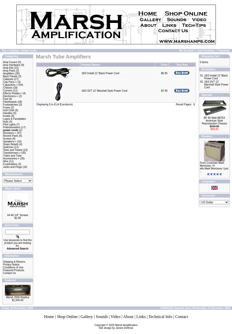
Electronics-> (10, 96)
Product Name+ (91, 64)
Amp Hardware (11, 65)
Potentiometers (11, 127)
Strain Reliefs (10, 144)
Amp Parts (9, 70)
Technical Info (160, 316)
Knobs (6, 116)
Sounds (102, 316)
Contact (181, 316)
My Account (186, 50)
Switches (8, 147)
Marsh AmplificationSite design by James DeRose (118, 326)
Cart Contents (205, 50)
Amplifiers (8, 73)
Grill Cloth (8, 110)
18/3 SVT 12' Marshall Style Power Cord (104, 90)
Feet (5, 99)
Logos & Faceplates (14, 118)
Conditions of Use (13, 267)
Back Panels (10, 76)
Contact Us (9, 273)
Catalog (14, 50)
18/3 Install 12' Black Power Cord (100, 73)
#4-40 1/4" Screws (17, 215)
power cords (29, 50)
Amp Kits (8, 67)
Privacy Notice (11, 264)
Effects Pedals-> (12, 93)
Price (164, 64)
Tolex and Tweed (12, 150)
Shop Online (67, 316)
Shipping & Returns (14, 261)
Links (141, 316)
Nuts (5, 121)
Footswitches (10, 104)
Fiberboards (10, 101)
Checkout (224, 50)
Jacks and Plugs (12, 167)
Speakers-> (9, 141)
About (128, 316)
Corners (7, 90)
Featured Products (13, 270)
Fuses (6, 107)
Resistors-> (9, 133)
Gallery (87, 316)
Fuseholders (10, 164)
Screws (7, 138)
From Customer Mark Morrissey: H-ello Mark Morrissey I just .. (214, 167)
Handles (8, 113)
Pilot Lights (9, 124)
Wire (5, 161)
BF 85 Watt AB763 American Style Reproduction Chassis (214, 120)
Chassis (7, 87)
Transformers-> (12, 152)
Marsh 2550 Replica (17, 297)
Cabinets (8, 79)
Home (49, 316)
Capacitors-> (10, 84)
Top (4, 50)
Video (115, 316)
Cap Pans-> (10, 82)
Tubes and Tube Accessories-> (12, 157)
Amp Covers (10, 62)
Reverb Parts (10, 135)
